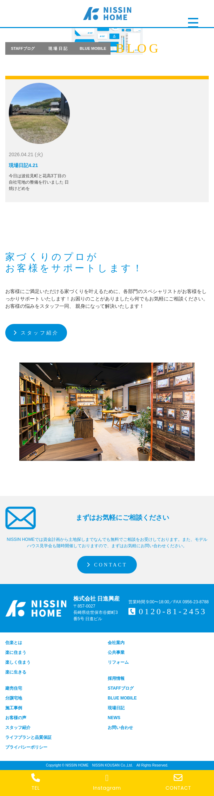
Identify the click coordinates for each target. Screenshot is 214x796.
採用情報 (116, 678)
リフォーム (118, 662)
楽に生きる (15, 672)
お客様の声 (15, 717)
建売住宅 (13, 688)
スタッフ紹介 (36, 333)
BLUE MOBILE (93, 48)
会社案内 (116, 642)
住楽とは (13, 642)
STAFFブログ (23, 48)
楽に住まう (15, 652)
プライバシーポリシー (26, 747)
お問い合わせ (120, 727)
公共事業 (116, 652)
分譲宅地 (13, 698)
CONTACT (107, 565)
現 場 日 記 (57, 48)
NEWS (114, 717)
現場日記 (116, 707)
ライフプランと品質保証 (28, 737)
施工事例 (13, 707)
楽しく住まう (18, 662)
